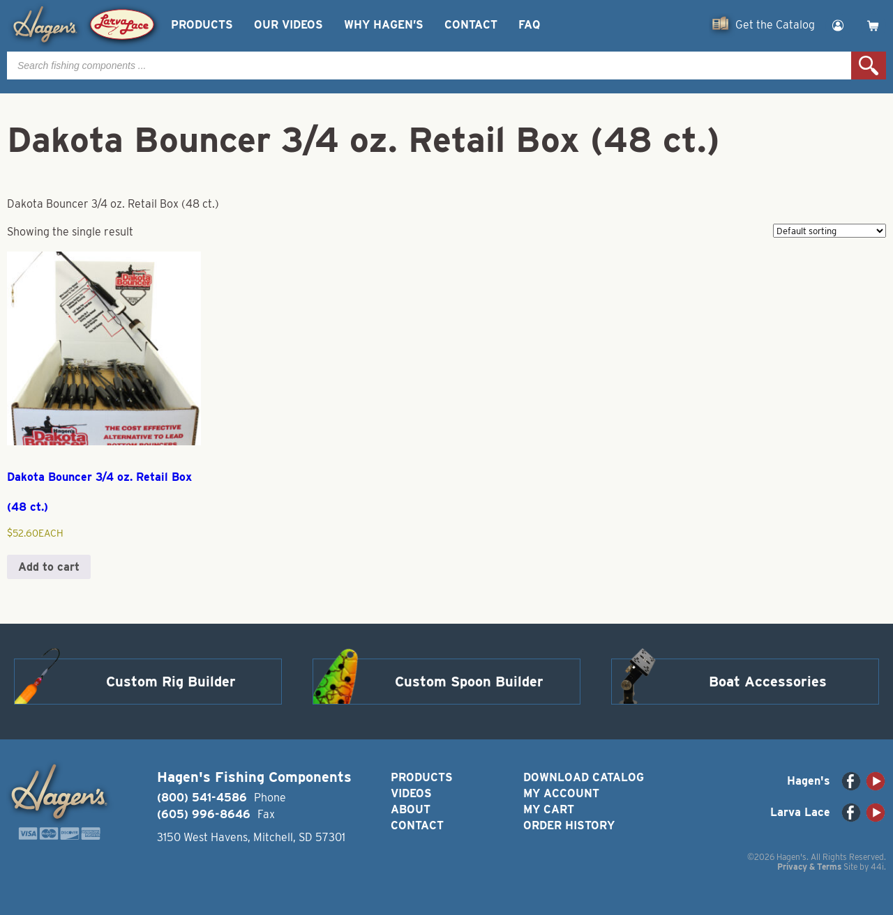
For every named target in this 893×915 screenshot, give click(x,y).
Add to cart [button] (49, 567)
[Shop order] (829, 231)
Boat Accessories (768, 681)
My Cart (548, 809)
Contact (470, 24)
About (410, 809)
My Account (561, 793)
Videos (411, 793)
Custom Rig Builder (171, 681)
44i (877, 866)
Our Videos (288, 24)
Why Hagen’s (383, 24)
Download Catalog (583, 777)
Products (202, 24)
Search (868, 65)
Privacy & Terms (809, 866)
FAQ (529, 24)
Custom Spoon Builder (469, 681)
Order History (569, 825)
